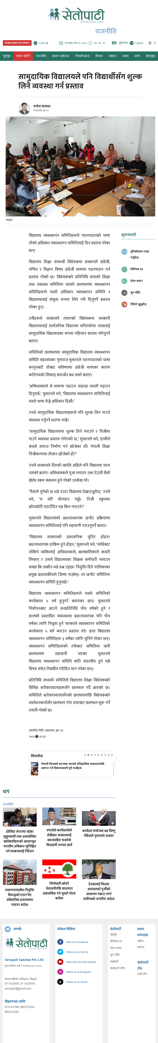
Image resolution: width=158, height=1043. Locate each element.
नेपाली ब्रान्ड (82, 56)
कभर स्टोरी (23, 56)
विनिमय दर (116, 941)
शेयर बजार (116, 948)
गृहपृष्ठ (113, 934)
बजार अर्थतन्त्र (60, 56)
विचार (99, 56)
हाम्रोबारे (114, 961)
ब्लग (137, 56)
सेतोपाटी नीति (117, 968)
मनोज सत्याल (41, 106)
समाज (112, 56)
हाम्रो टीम (142, 974)
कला (125, 56)
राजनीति (41, 56)
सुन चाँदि (115, 955)
